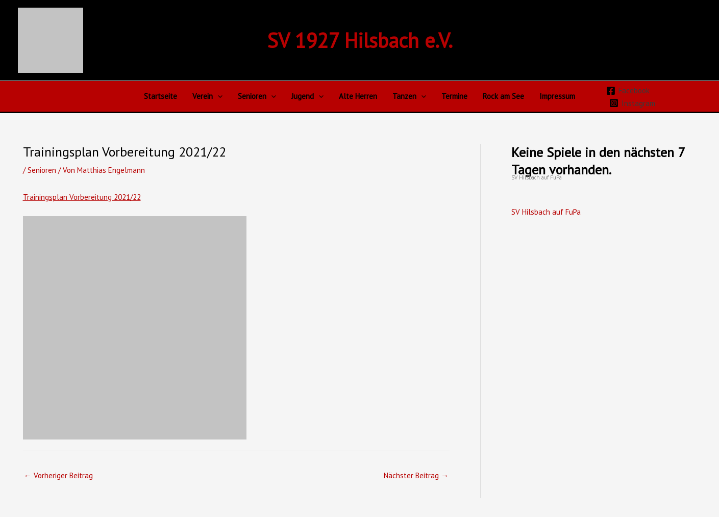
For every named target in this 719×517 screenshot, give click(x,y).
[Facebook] (628, 90)
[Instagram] (632, 103)
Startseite (160, 96)
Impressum (557, 96)
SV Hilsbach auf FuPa (536, 177)
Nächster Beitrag (416, 475)
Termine (454, 96)
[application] (217, 96)
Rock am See (503, 96)
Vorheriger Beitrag (58, 475)
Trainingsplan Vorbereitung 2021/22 (82, 197)
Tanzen (409, 96)
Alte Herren (358, 96)
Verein (207, 96)
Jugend (307, 96)
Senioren (257, 96)
